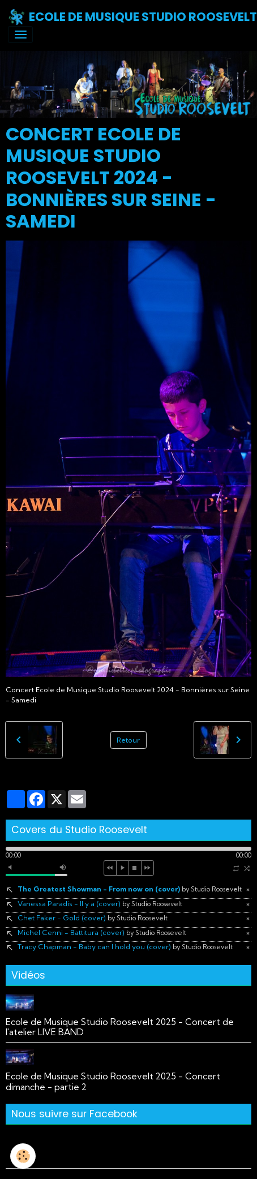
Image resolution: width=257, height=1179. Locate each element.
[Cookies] (23, 1156)
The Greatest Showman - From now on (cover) (130, 889)
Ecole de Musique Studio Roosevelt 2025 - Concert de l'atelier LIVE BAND (120, 1027)
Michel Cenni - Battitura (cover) (102, 932)
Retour (128, 740)
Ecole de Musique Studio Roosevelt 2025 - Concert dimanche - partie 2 (113, 1081)
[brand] (124, 17)
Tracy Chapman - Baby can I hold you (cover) (125, 946)
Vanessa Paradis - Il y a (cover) (100, 903)
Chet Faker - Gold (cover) (93, 918)
